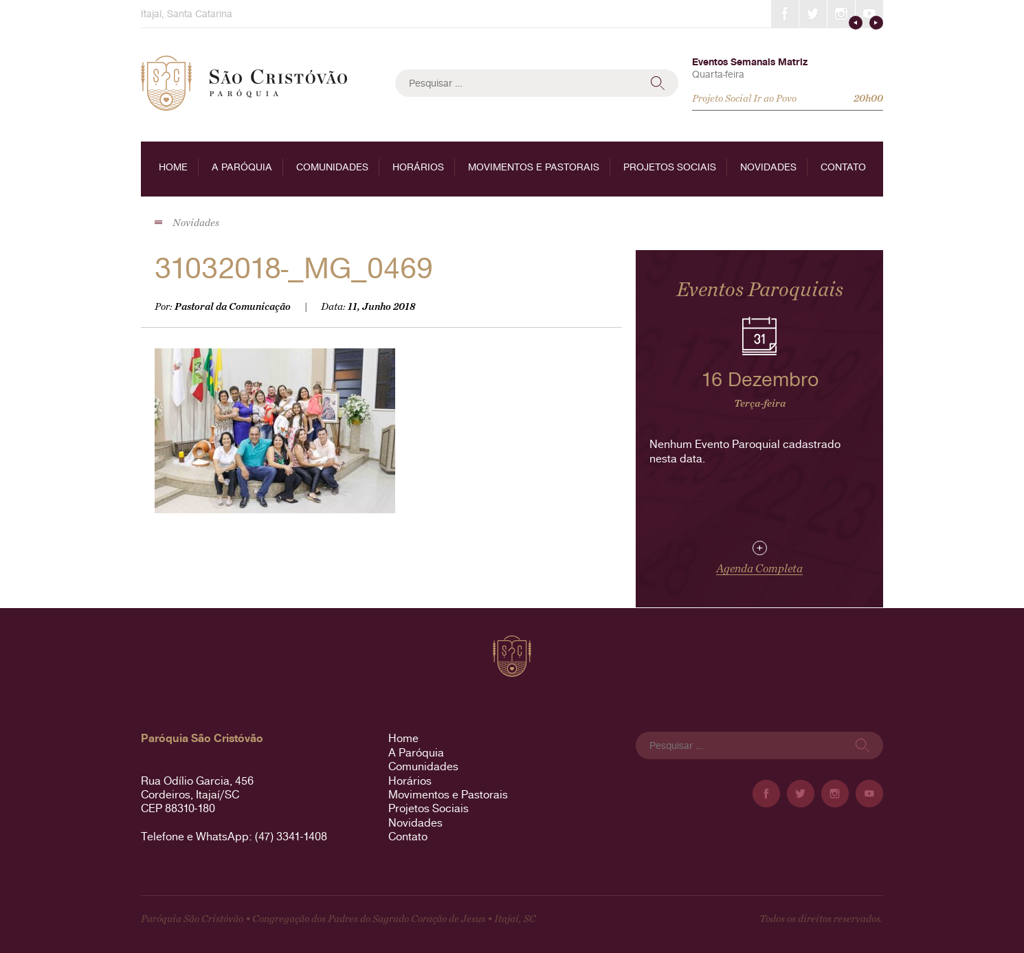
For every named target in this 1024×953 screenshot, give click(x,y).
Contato (843, 167)
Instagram (841, 13)
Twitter (813, 13)
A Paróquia (242, 167)
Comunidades (332, 167)
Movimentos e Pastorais (533, 167)
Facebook (785, 13)
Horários (418, 167)
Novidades (768, 167)
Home (173, 167)
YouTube (869, 13)
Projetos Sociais (669, 167)
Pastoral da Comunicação (233, 307)
